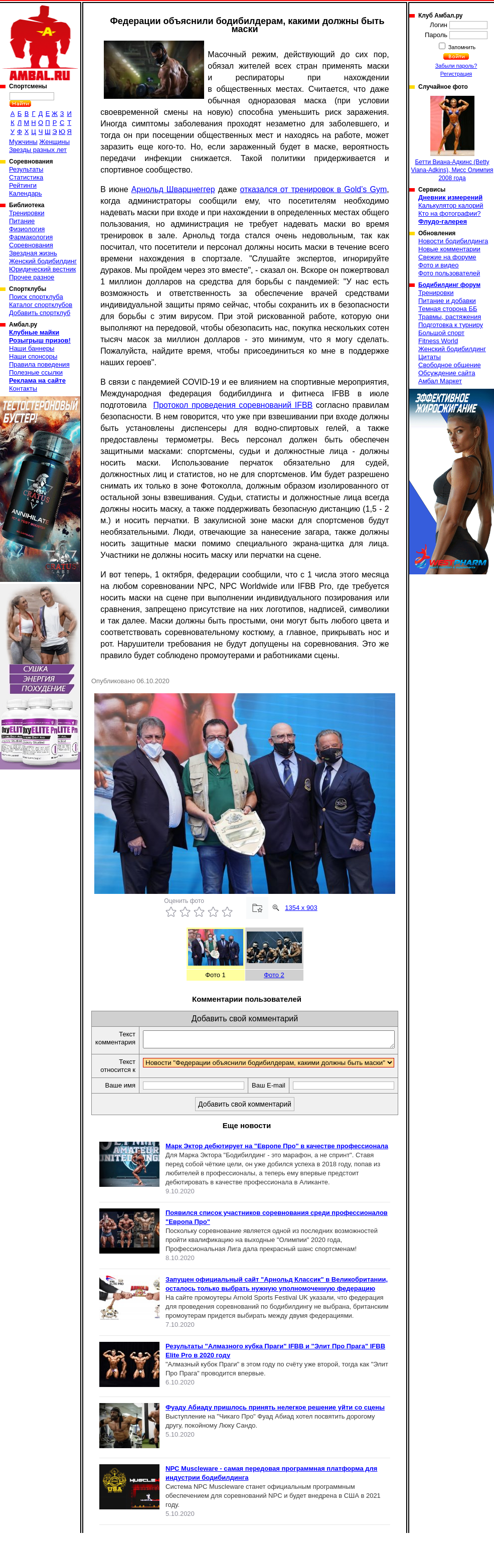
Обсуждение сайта (446, 373)
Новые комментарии (449, 249)
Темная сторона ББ (447, 309)
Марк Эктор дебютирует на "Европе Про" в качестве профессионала (277, 1157)
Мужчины (23, 141)
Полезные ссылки (36, 372)
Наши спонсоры (33, 356)
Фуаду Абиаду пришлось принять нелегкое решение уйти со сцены (275, 1418)
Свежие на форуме (447, 257)
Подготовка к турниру (450, 325)
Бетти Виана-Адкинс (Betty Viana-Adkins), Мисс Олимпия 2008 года (452, 139)
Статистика (26, 177)
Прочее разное (31, 277)
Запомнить (461, 47)
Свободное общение (449, 365)
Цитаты (429, 357)
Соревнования (31, 245)
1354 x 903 (301, 907)
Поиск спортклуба (36, 296)
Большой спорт (441, 333)
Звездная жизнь (33, 253)
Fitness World (438, 341)
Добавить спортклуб (39, 313)
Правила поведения (39, 364)
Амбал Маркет (440, 381)
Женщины (54, 141)
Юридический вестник (42, 269)
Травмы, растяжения (449, 317)
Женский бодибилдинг (43, 261)
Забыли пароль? (456, 66)
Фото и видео (438, 265)
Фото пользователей (449, 273)
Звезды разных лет (38, 149)
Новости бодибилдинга (453, 241)
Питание (22, 221)
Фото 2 (274, 975)
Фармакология (31, 237)
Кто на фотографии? (449, 213)
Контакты (23, 388)
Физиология (27, 229)
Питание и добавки (447, 300)
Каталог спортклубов (40, 304)
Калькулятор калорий (450, 205)
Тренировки (26, 213)
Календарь (25, 193)
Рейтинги (23, 185)
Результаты (26, 169)
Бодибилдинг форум (449, 284)
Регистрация (456, 74)
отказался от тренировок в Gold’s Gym (313, 189)
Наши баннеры (31, 348)
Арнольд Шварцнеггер (173, 189)
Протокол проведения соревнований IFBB (232, 405)
